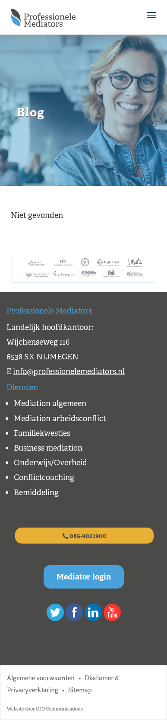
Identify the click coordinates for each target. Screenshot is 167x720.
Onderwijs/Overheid (50, 463)
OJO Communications (59, 709)
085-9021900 (85, 535)
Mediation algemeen (50, 403)
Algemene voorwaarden (41, 678)
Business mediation (48, 448)
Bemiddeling (36, 492)
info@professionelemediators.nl (69, 371)
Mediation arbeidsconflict (60, 418)
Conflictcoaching (44, 477)
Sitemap (80, 690)
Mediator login (84, 577)
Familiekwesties (42, 433)
